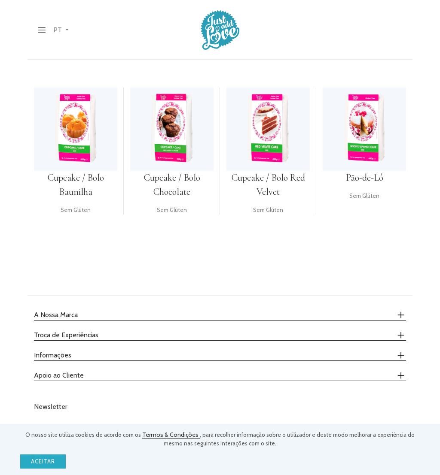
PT (58, 30)
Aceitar (43, 461)
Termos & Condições (171, 435)
